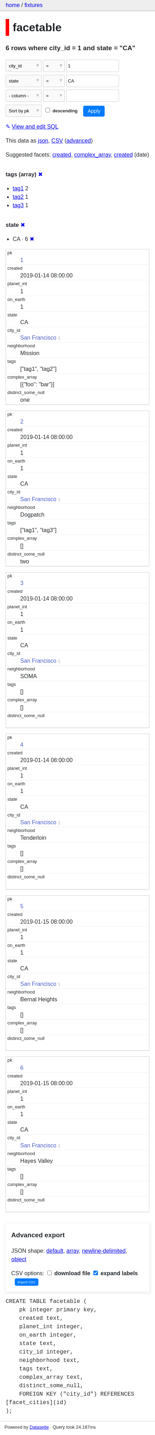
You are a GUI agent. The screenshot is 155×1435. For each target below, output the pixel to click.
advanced (79, 141)
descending (61, 110)
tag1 (18, 188)
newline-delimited (104, 1251)
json (43, 141)
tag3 (18, 205)
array (73, 1251)
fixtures (33, 5)
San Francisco (38, 338)
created (61, 155)
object (18, 1259)
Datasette (39, 1427)
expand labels (115, 1273)
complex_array (92, 155)
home (13, 5)
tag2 (18, 197)
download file (69, 1273)
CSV (57, 141)
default (54, 1251)
